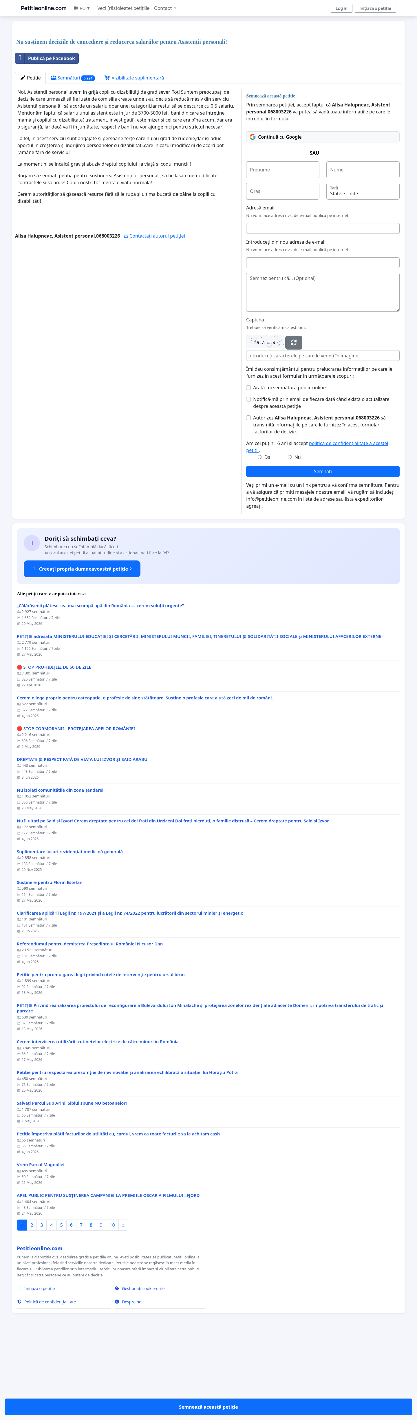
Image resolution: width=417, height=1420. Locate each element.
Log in (341, 8)
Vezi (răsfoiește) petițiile (124, 8)
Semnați (323, 552)
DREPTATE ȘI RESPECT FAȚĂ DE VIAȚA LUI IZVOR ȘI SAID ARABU (82, 840)
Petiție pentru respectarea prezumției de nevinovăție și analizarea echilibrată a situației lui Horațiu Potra (127, 1153)
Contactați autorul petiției (154, 317)
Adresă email (260, 289)
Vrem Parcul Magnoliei (41, 1246)
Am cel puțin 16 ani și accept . (317, 528)
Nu (298, 538)
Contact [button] (163, 8)
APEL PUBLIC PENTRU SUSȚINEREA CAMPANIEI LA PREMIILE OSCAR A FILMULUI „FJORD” (109, 1276)
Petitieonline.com (43, 8)
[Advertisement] (189, 70)
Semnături (73, 159)
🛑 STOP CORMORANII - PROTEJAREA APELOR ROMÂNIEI (76, 810)
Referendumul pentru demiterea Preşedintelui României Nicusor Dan (90, 1025)
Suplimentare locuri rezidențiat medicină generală (70, 933)
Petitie (30, 159)
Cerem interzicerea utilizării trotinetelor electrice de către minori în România (98, 1123)
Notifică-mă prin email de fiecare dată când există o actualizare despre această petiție (321, 484)
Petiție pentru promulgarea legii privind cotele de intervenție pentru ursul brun (101, 1056)
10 (112, 1306)
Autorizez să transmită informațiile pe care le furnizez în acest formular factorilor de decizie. (319, 506)
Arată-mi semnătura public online (289, 469)
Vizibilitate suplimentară (134, 159)
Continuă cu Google (275, 218)
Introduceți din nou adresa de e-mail (285, 323)
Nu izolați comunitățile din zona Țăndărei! (61, 871)
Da (267, 538)
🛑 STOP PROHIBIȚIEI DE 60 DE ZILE (54, 748)
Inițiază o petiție (376, 8)
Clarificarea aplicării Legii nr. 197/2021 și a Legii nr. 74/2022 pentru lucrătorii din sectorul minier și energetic (130, 994)
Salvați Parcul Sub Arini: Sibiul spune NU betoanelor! (72, 1184)
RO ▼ (81, 8)
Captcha (255, 401)
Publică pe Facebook (45, 139)
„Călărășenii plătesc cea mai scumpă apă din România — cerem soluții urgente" (100, 687)
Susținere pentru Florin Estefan (50, 963)
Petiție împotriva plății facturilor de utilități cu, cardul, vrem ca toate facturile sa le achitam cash (118, 1215)
